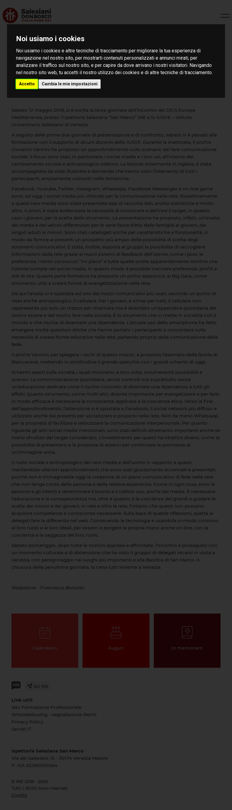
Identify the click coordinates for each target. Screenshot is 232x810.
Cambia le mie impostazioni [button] (70, 83)
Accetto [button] (27, 83)
